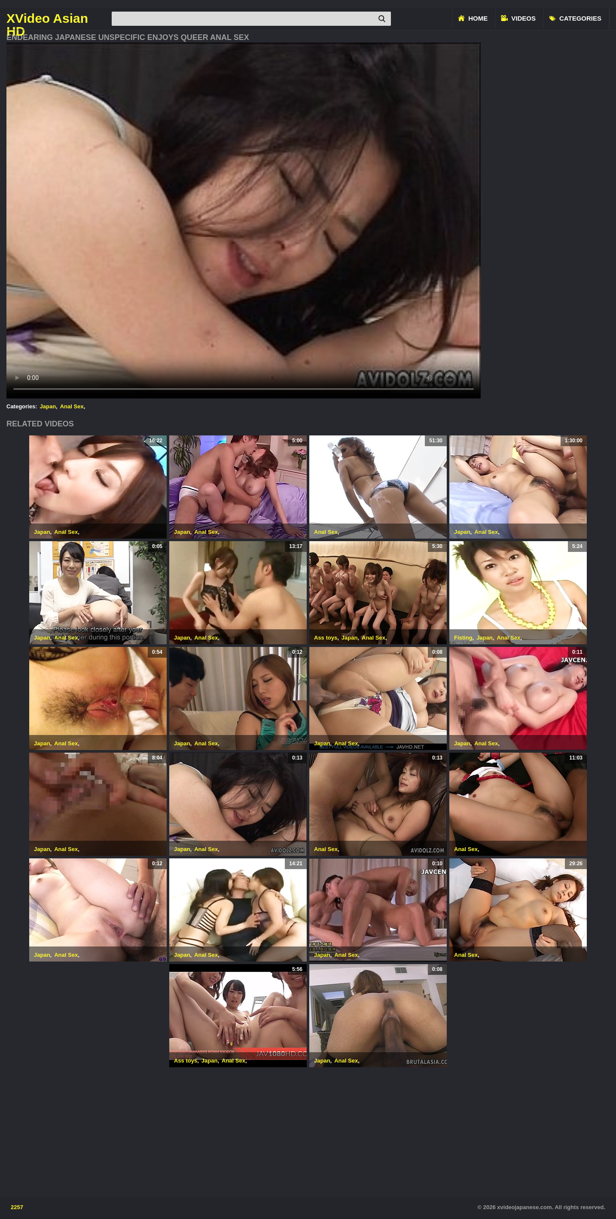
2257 (17, 1207)
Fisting (463, 637)
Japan (48, 406)
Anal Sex (72, 406)
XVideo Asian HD (47, 18)
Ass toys (325, 637)
